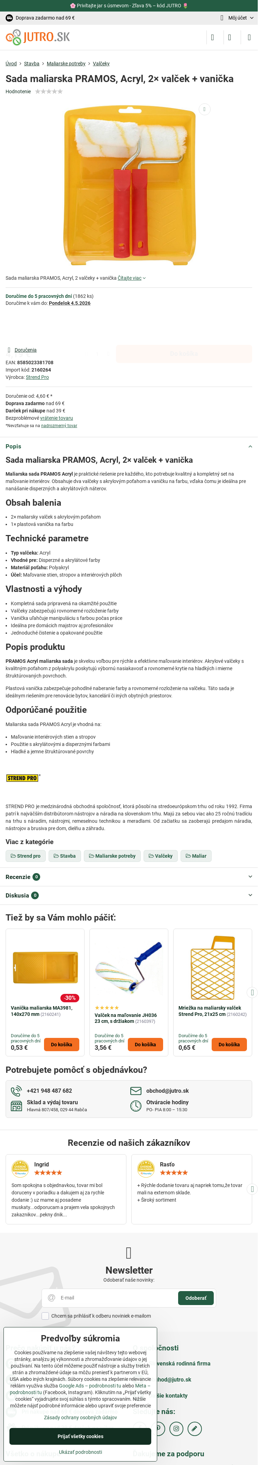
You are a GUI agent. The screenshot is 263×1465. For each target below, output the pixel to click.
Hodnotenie (18, 91)
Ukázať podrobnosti (80, 1452)
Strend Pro (37, 377)
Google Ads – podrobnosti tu (90, 1386)
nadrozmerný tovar (59, 425)
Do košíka (184, 326)
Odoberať (195, 1298)
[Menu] (249, 37)
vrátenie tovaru (56, 418)
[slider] (49, 91)
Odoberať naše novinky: (128, 1280)
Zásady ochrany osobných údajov (80, 1417)
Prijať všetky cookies (80, 1436)
